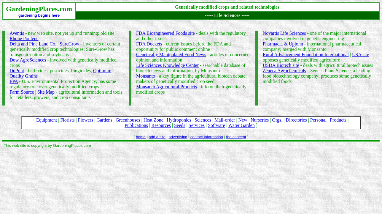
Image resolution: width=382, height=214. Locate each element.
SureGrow (69, 43)
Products (338, 119)
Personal (318, 119)
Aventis (17, 33)
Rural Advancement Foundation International (306, 54)
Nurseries (260, 119)
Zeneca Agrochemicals (284, 70)
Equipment (46, 119)
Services (197, 125)
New (242, 119)
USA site (360, 54)
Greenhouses (128, 119)
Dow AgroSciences (27, 59)
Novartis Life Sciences (284, 33)
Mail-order (224, 119)
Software (216, 125)
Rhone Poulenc (23, 38)
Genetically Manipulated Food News (171, 54)
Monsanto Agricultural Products (166, 86)
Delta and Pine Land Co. (32, 43)
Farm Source (21, 92)
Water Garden (241, 125)
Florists (67, 119)
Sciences (203, 119)
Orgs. (277, 119)
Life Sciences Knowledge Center (167, 65)
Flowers (85, 119)
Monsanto (145, 75)
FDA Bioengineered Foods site (165, 33)
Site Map (46, 92)
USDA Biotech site (281, 65)
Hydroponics (179, 119)
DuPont (16, 70)
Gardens (104, 119)
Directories (296, 119)
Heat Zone (153, 119)
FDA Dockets (149, 43)
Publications (136, 125)
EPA (13, 81)
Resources (161, 125)
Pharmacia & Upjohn (283, 43)
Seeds (179, 125)
